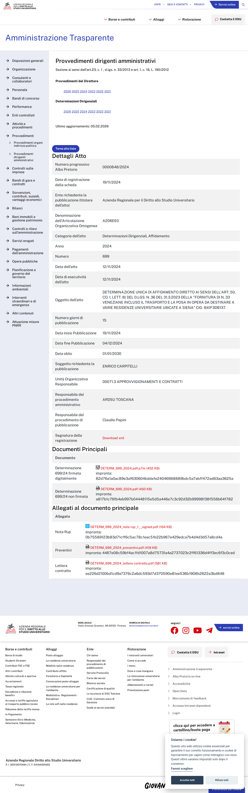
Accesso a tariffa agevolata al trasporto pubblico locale (19, 707)
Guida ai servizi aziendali (102, 715)
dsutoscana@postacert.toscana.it (135, 626)
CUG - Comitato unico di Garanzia (102, 707)
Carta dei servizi (97, 679)
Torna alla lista (69, 152)
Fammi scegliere (182, 768)
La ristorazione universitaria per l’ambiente (137, 680)
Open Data (178, 689)
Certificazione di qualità (102, 690)
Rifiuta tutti (222, 780)
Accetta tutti (187, 780)
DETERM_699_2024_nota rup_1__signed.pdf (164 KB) (134, 536)
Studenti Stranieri (16, 660)
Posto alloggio (55, 654)
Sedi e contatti (173, 4)
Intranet (221, 650)
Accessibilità (180, 681)
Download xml (117, 447)
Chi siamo (93, 654)
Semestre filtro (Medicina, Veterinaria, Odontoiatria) (21, 734)
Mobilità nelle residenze (61, 665)
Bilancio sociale (97, 684)
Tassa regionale (15, 688)
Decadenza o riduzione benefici (20, 695)
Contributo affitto (57, 671)
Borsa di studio (14, 654)
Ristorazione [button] (188, 21)
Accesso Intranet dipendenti (192, 705)
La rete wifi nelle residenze (57, 713)
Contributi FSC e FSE (18, 665)
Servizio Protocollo (99, 673)
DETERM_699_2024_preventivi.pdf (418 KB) (126, 557)
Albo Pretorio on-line (186, 674)
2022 (107, 95)
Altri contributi (14, 671)
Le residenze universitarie (62, 660)
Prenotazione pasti (139, 696)
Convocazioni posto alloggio (58, 684)
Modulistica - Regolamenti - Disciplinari (63, 703)
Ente (154, 4)
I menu (131, 665)
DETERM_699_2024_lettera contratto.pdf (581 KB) (132, 572)
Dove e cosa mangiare (141, 671)
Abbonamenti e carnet (141, 690)
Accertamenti (14, 682)
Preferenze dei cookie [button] (226, 789)
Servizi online (223, 5)
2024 (89, 95)
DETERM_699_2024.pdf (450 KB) (127, 498)
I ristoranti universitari (141, 654)
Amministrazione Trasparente (65, 41)
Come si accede (137, 660)
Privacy (195, 4)
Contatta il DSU (187, 650)
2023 (98, 95)
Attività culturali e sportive (22, 676)
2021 (115, 95)
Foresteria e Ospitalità (60, 676)
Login (174, 713)
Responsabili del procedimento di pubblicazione (97, 663)
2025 (80, 95)
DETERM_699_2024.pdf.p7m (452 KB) (132, 477)
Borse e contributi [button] (119, 21)
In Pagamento (14, 726)
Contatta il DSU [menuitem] (227, 21)
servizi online (228, 625)
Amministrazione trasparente (192, 666)
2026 (71, 95)
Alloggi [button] (155, 21)
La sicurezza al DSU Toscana (100, 698)
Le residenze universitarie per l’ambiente (62, 694)
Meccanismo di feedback (189, 697)
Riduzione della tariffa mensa (19, 718)
